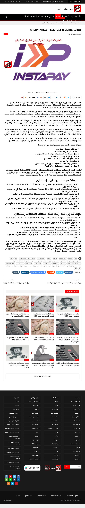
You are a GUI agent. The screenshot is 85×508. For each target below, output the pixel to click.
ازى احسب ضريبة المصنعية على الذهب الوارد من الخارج (64, 282)
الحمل (56, 405)
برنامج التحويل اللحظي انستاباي (73, 263)
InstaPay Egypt (62, 258)
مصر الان (6, 500)
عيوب (31, 266)
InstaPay (70, 258)
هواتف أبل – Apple (13, 421)
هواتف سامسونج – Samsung (14, 437)
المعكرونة (76, 424)
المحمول (33, 261)
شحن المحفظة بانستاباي (46, 266)
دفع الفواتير (72, 266)
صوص (77, 432)
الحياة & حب (35, 16)
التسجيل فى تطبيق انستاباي (74, 261)
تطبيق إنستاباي (29, 263)
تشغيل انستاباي (46, 263)
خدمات (58, 16)
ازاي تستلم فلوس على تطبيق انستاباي (27, 258)
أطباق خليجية (75, 417)
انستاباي (16, 261)
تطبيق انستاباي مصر (10, 263)
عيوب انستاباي (24, 266)
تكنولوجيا (66, 16)
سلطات (77, 436)
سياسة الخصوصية (35, 2)
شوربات (77, 440)
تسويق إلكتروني (13, 417)
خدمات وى (35, 421)
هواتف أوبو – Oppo (12, 424)
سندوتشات (76, 428)
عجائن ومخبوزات (74, 444)
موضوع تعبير (55, 459)
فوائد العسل (35, 455)
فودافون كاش (10, 266)
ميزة (76, 268)
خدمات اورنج (35, 413)
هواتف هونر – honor (12, 462)
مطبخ (51, 16)
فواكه (77, 455)
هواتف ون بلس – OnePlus (14, 467)
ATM (76, 258)
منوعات (44, 16)
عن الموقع (55, 2)
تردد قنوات (35, 447)
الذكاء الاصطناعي (13, 413)
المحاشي (76, 413)
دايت (57, 451)
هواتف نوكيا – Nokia (12, 452)
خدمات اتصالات (34, 424)
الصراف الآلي (40, 261)
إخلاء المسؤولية (63, 2)
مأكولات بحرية (75, 401)
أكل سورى (76, 405)
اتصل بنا (27, 2)
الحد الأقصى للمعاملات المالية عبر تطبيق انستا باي (56, 261)
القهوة (56, 432)
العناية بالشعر (55, 424)
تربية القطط (55, 447)
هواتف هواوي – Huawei (14, 457)
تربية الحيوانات (54, 444)
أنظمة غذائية (55, 398)
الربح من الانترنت (34, 398)
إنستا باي (55, 258)
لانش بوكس (75, 451)
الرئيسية (76, 16)
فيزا (79, 268)
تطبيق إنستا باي (37, 263)
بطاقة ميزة (63, 263)
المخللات (76, 421)
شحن (54, 266)
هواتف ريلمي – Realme (11, 432)
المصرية (22, 261)
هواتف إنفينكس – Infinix (11, 428)
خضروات (36, 451)
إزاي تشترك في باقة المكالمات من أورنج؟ (16, 282)
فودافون (17, 266)
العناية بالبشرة (54, 421)
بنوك (37, 432)
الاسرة (56, 401)
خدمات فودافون (34, 417)
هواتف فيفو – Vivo (13, 448)
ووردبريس (15, 409)
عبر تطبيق (36, 266)
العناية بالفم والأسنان (53, 428)
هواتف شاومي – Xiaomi (14, 443)
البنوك (11, 258)
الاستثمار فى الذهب (33, 401)
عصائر (77, 447)
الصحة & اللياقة (54, 413)
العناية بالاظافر (54, 417)
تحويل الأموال (55, 263)
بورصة (36, 436)
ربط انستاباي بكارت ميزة (63, 266)
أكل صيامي (76, 409)
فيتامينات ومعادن (33, 459)
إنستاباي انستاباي (41, 258)
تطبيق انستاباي (20, 263)
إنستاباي (49, 258)
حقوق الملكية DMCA (46, 2)
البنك (16, 258)
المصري (27, 261)
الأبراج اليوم (35, 428)
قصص (77, 459)
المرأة (26, 16)
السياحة (56, 440)
